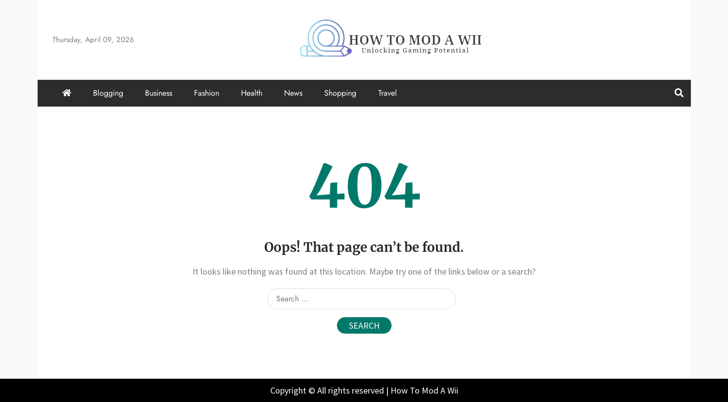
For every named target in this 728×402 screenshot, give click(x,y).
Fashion (206, 93)
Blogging (108, 93)
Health (251, 93)
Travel (387, 93)
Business (158, 93)
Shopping (340, 93)
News (293, 93)
